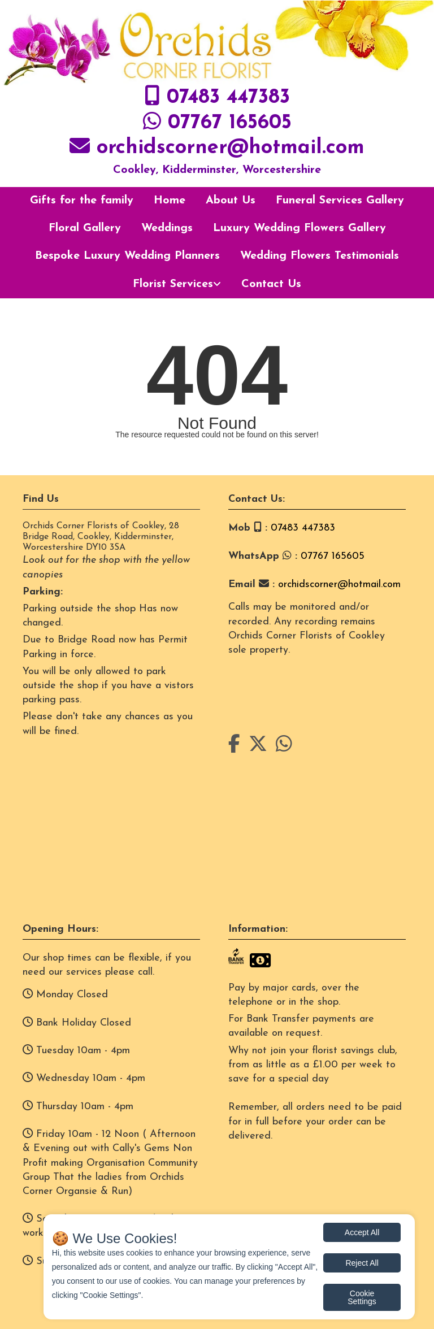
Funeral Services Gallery (340, 200)
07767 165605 (230, 123)
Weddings (167, 228)
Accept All (362, 1232)
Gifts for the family (81, 200)
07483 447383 (228, 98)
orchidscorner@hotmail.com (230, 148)
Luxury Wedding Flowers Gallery (299, 228)
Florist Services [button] (173, 284)
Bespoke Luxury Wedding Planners (127, 256)
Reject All (361, 1262)
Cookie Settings (362, 1297)
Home (169, 200)
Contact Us (271, 284)
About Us (230, 200)
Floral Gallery (85, 228)
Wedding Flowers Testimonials (319, 256)
